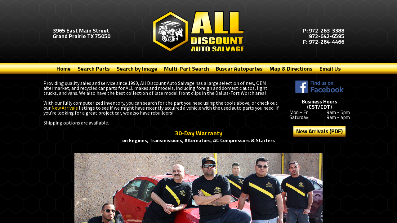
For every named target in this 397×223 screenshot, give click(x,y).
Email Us (330, 68)
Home (63, 68)
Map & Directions (291, 68)
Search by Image (137, 68)
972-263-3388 (326, 30)
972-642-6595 (326, 36)
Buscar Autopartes (239, 68)
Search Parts (94, 68)
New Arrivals (64, 108)
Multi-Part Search (186, 68)
